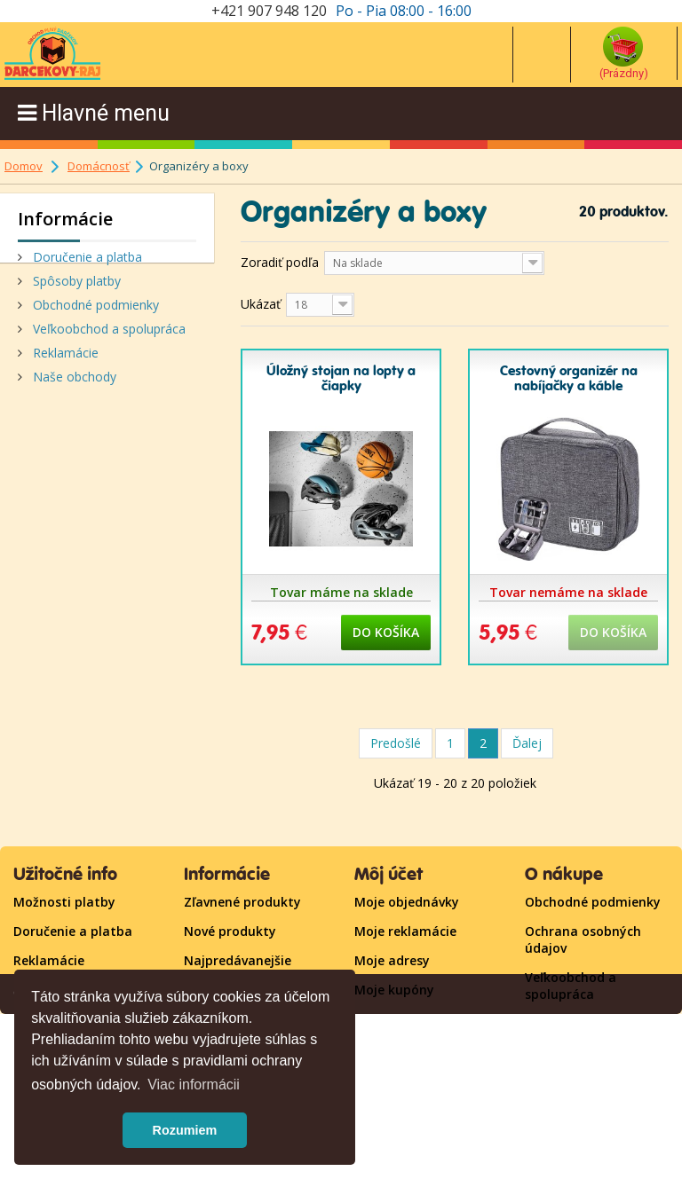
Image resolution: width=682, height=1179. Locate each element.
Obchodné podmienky (94, 311)
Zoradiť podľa (280, 262)
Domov (23, 166)
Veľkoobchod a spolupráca (107, 334)
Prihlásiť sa (388, 1018)
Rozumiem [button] (185, 1130)
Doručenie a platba (85, 263)
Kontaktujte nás (576, 1052)
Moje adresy (392, 960)
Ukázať (261, 303)
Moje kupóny (394, 989)
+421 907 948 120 (269, 10)
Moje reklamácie (405, 931)
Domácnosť (98, 166)
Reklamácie (64, 358)
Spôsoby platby (75, 287)
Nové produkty (230, 931)
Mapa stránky (568, 1023)
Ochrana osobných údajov (583, 939)
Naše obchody (72, 382)
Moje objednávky (406, 901)
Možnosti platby (64, 901)
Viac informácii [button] (193, 1084)
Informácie (65, 219)
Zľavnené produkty (242, 901)
